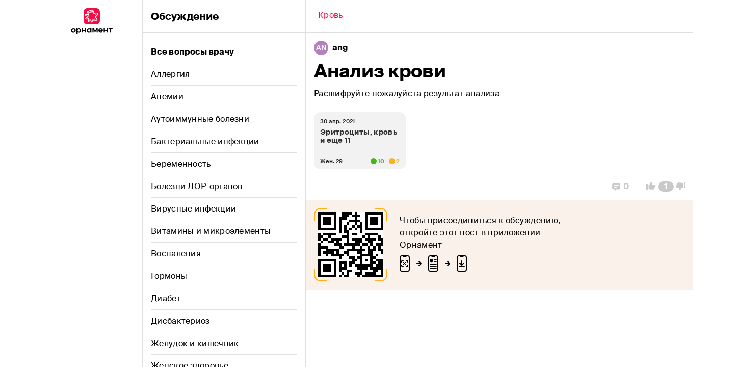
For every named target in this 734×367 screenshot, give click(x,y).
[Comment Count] (666, 186)
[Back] (330, 16)
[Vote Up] (648, 186)
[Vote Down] (683, 186)
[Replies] (620, 186)
